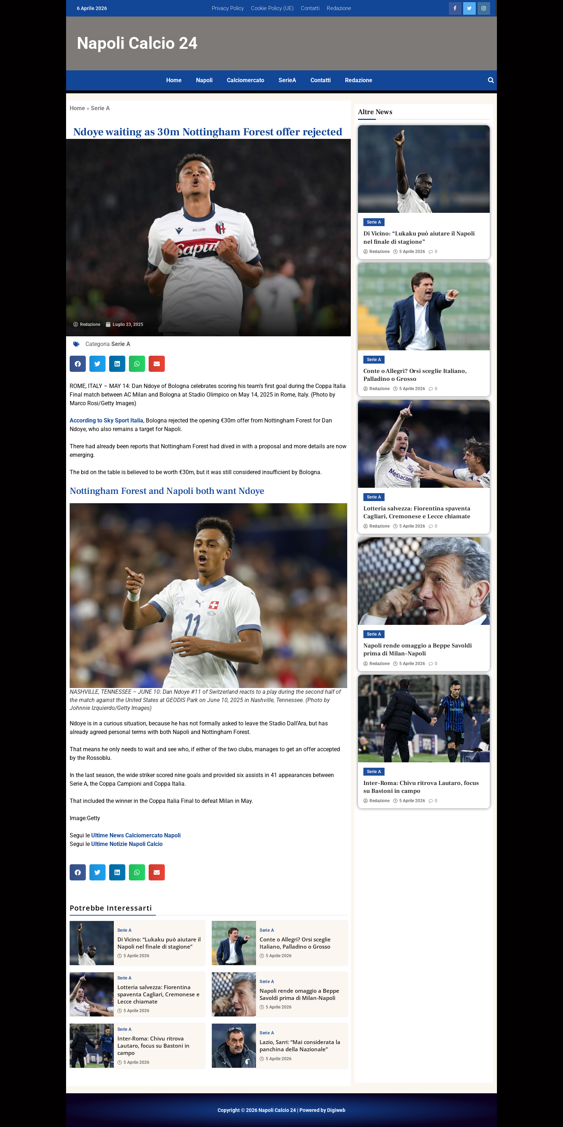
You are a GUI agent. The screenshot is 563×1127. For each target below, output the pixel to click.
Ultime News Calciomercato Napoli (136, 835)
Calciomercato (245, 80)
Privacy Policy (228, 8)
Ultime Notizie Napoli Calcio (127, 844)
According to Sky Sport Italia (106, 420)
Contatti (310, 8)
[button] (78, 364)
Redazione (339, 8)
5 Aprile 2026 (133, 956)
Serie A (100, 108)
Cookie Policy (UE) (272, 8)
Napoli (204, 80)
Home (174, 80)
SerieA (287, 80)
